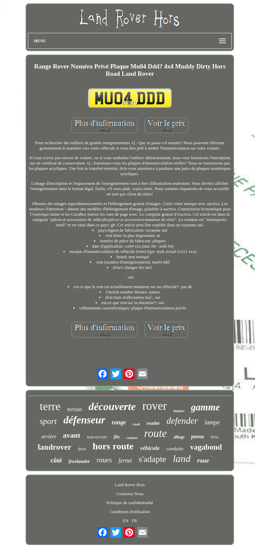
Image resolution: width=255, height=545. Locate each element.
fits (117, 436)
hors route (113, 446)
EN (125, 520)
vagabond (206, 447)
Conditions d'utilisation (130, 511)
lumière (179, 411)
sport (48, 421)
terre (50, 406)
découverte (112, 406)
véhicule (150, 448)
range (119, 422)
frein (214, 437)
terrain (74, 409)
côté (56, 460)
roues (104, 460)
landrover (54, 447)
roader (153, 423)
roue (203, 460)
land (181, 458)
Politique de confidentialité (130, 502)
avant (71, 435)
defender (182, 421)
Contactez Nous (130, 493)
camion (131, 438)
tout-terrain (97, 436)
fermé (125, 460)
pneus (197, 436)
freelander (79, 461)
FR (134, 520)
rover (154, 405)
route (155, 433)
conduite (175, 448)
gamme (205, 407)
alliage (178, 437)
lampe (212, 422)
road (136, 424)
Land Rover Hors (130, 484)
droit (82, 448)
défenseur (84, 420)
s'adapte (152, 459)
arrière (48, 436)
